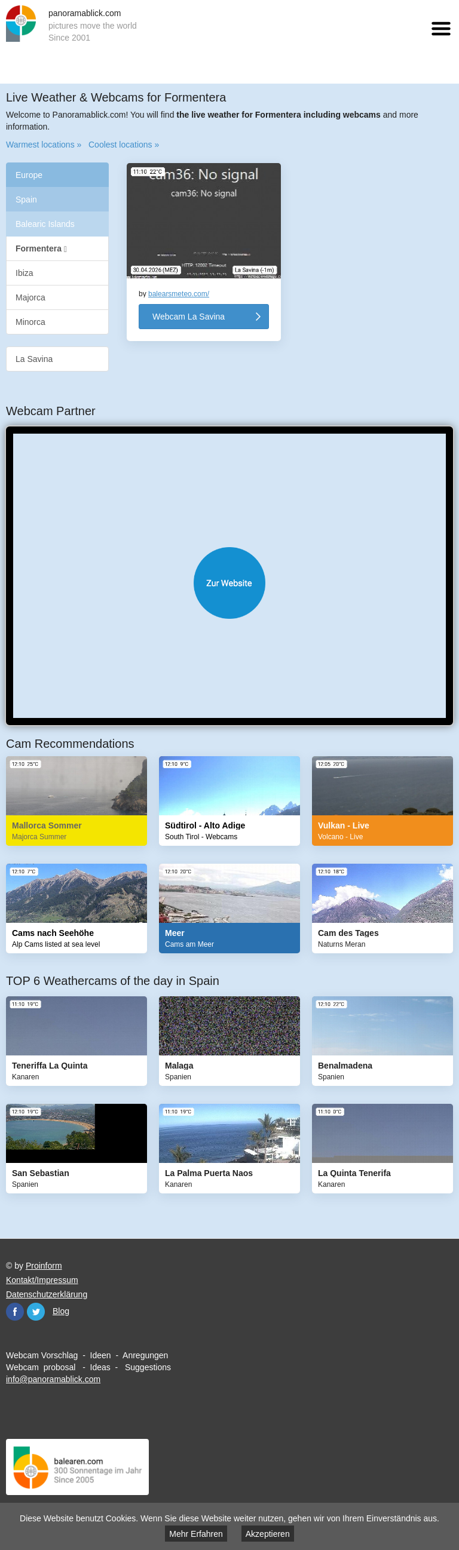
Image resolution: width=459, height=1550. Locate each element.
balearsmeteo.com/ (178, 294)
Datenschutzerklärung (46, 1294)
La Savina (34, 359)
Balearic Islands (45, 224)
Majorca (30, 297)
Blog (61, 1311)
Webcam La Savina (188, 316)
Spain (26, 199)
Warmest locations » (43, 144)
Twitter (36, 1312)
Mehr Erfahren (195, 1534)
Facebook (15, 1312)
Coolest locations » (123, 144)
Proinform (44, 1265)
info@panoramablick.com (53, 1379)
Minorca (30, 322)
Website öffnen (229, 583)
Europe (29, 175)
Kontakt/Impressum (42, 1280)
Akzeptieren (268, 1534)
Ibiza (24, 273)
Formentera (41, 249)
